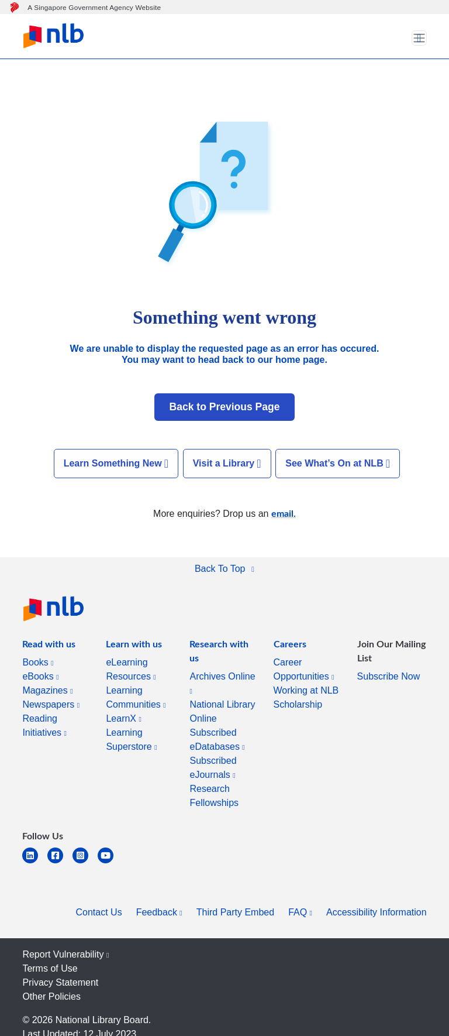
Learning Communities (135, 697)
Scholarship (298, 704)
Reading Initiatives (44, 725)
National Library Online (222, 711)
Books (37, 662)
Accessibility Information (376, 912)
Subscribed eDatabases (216, 740)
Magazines (47, 690)
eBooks (40, 676)
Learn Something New (116, 463)
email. (283, 513)
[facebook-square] (59, 862)
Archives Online (222, 683)
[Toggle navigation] (419, 38)
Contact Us (99, 912)
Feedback (159, 912)
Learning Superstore (131, 740)
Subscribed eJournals (212, 768)
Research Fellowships (214, 796)
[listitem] (48, 646)
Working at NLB (306, 690)
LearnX (123, 718)
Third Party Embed (235, 912)
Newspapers (51, 704)
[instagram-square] (85, 862)
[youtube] (110, 862)
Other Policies (51, 996)
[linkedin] (34, 862)
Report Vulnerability (65, 954)
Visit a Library (227, 463)
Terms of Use (49, 968)
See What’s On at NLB (337, 463)
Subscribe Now (388, 676)
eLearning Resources (131, 669)
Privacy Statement (60, 982)
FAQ (300, 912)
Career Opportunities (304, 669)
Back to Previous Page (225, 407)
